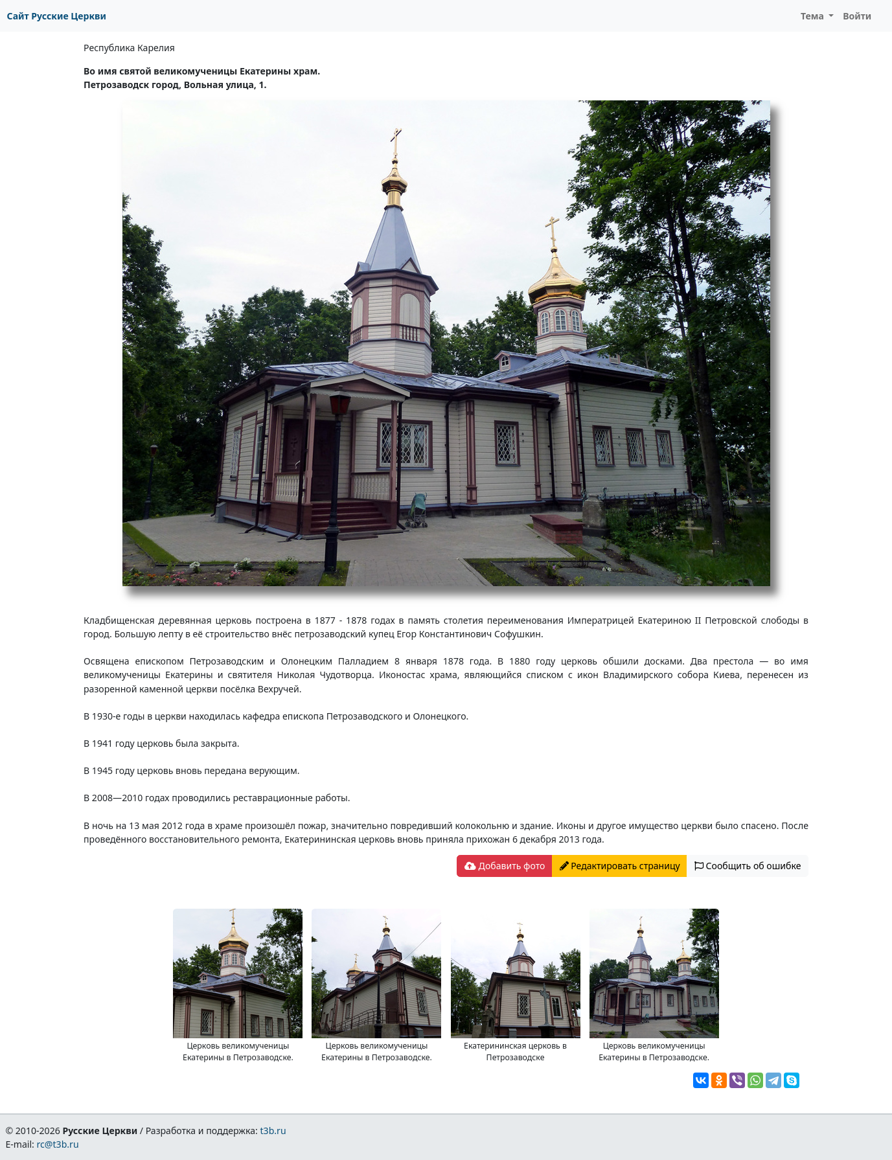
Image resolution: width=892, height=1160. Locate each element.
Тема (814, 16)
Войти (857, 16)
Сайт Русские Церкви (56, 16)
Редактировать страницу (620, 865)
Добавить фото (504, 865)
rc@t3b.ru (58, 1144)
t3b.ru (273, 1130)
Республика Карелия (129, 47)
